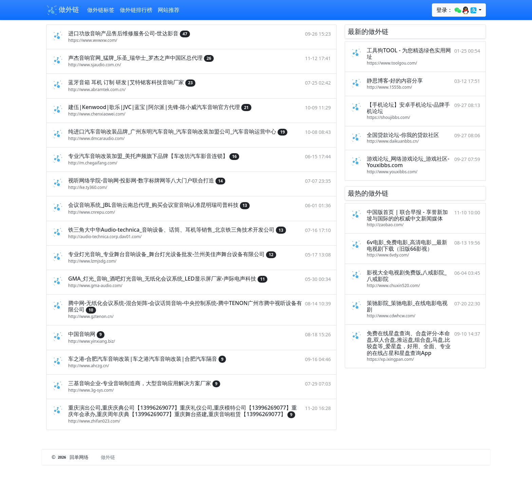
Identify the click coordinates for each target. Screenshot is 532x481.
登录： (456, 10)
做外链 (62, 10)
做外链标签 (100, 10)
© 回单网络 (71, 457)
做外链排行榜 (136, 10)
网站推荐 (168, 10)
